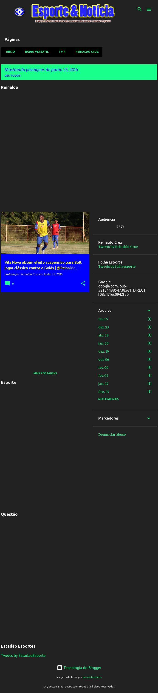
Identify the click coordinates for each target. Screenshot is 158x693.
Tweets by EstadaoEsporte (23, 655)
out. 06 (103, 359)
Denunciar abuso (112, 434)
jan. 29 (103, 343)
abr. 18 (103, 335)
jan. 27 (103, 384)
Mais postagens (45, 373)
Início (9, 51)
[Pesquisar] (139, 9)
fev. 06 (103, 367)
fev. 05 (103, 376)
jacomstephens (92, 677)
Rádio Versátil (35, 51)
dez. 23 (103, 327)
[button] (83, 284)
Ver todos (13, 75)
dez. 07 (103, 392)
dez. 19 (103, 351)
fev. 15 (103, 319)
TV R (60, 51)
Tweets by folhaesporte (116, 266)
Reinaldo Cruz (85, 51)
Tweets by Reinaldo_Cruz (118, 247)
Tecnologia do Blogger (79, 668)
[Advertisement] (43, 328)
